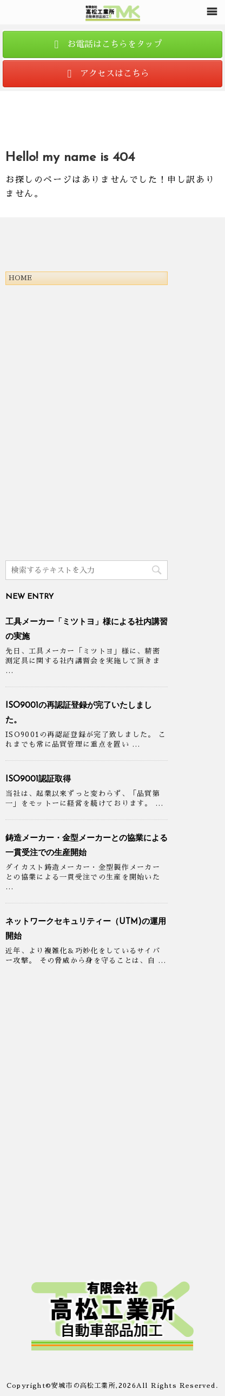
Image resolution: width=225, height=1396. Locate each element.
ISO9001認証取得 (38, 779)
